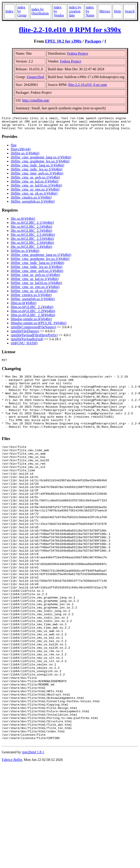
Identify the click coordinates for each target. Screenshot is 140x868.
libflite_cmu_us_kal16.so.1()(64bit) (36, 188)
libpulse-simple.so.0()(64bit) (31, 322)
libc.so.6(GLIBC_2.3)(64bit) (31, 233)
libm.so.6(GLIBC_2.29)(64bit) (33, 314)
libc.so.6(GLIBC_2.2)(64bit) (31, 229)
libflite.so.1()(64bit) (25, 156)
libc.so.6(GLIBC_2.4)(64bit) (31, 249)
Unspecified (35, 77)
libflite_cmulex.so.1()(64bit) (31, 200)
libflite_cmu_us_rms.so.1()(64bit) (35, 192)
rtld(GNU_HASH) (24, 346)
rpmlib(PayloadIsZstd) (27, 342)
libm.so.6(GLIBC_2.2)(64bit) (32, 309)
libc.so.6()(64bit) (23, 221)
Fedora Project (77, 53)
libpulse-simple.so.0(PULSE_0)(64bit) (38, 326)
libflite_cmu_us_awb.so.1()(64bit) (35, 180)
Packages (93, 41)
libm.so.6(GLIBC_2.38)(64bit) (33, 318)
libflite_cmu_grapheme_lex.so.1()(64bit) (40, 164)
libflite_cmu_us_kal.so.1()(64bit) (34, 184)
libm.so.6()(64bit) (23, 305)
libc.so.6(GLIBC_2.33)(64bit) (32, 241)
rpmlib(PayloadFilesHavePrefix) (34, 338)
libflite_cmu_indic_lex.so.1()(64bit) (36, 172)
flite (14, 148)
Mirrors (104, 11)
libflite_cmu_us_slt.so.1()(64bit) (34, 196)
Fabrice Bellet (12, 834)
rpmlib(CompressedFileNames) (33, 330)
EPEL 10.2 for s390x (63, 41)
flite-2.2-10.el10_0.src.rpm (87, 85)
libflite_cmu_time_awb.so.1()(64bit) (37, 176)
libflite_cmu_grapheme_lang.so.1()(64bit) (41, 160)
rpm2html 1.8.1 (33, 826)
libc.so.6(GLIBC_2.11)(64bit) (32, 225)
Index (9, 11)
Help (117, 11)
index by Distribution (40, 11)
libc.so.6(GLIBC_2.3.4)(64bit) (33, 237)
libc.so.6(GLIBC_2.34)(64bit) (32, 245)
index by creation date (75, 11)
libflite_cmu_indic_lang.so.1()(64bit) (37, 168)
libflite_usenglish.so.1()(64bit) (33, 204)
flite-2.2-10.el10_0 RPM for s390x (70, 30)
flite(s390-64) (21, 152)
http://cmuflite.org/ (35, 100)
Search (130, 11)
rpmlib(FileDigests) (25, 334)
